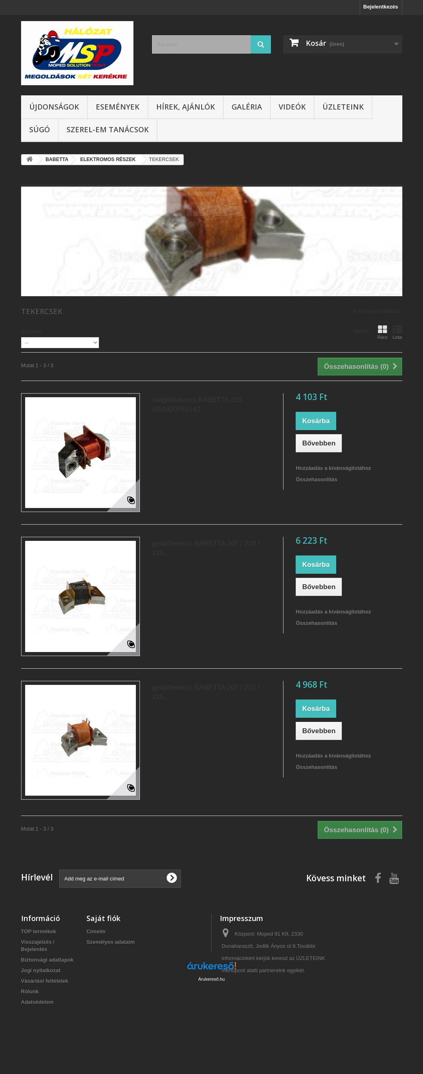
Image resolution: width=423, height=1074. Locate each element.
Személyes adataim (110, 942)
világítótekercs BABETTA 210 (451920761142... (197, 404)
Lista (397, 332)
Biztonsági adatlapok (47, 960)
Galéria (247, 107)
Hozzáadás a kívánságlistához (333, 468)
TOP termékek (38, 931)
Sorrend (31, 331)
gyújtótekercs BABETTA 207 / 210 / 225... (206, 548)
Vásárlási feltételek (45, 981)
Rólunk (30, 991)
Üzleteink (343, 107)
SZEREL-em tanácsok (108, 129)
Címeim (95, 931)
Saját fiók (103, 918)
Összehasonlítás (316, 479)
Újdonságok (54, 107)
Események (118, 107)
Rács (382, 332)
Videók (292, 107)
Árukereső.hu (211, 1029)
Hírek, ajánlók (185, 107)
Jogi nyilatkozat (41, 970)
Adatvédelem (37, 1002)
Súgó (39, 129)
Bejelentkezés (380, 7)
